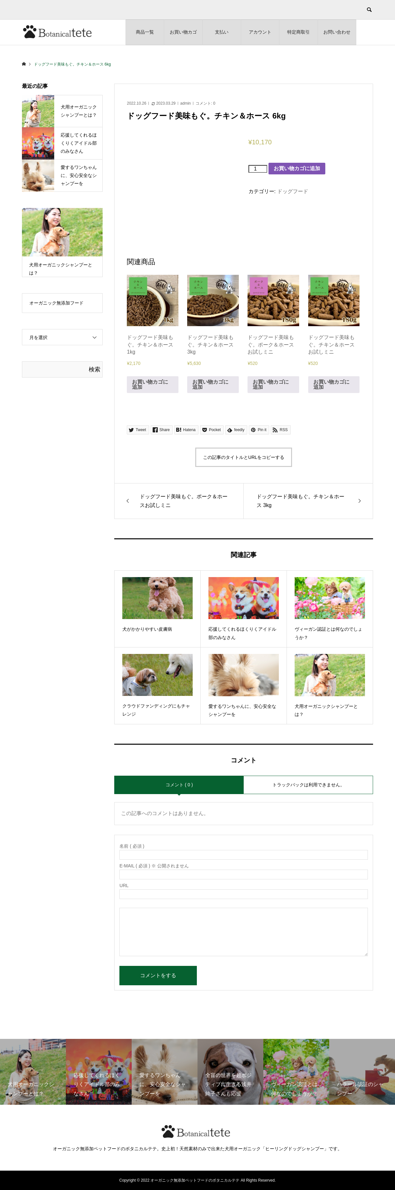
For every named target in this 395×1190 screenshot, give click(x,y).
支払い (221, 32)
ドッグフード (292, 191)
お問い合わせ (336, 32)
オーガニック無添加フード (56, 302)
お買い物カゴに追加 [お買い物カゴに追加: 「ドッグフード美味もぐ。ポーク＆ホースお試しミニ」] (271, 384)
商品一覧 (145, 32)
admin (185, 103)
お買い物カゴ (183, 32)
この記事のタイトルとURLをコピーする (243, 457)
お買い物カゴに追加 (297, 168)
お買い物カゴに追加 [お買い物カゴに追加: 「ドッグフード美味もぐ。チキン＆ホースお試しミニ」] (331, 384)
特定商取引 (298, 32)
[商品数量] (257, 169)
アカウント (260, 32)
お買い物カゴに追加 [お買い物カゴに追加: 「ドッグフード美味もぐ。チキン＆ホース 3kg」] (210, 384)
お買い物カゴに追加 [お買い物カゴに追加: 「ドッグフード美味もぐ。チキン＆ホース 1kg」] (150, 384)
